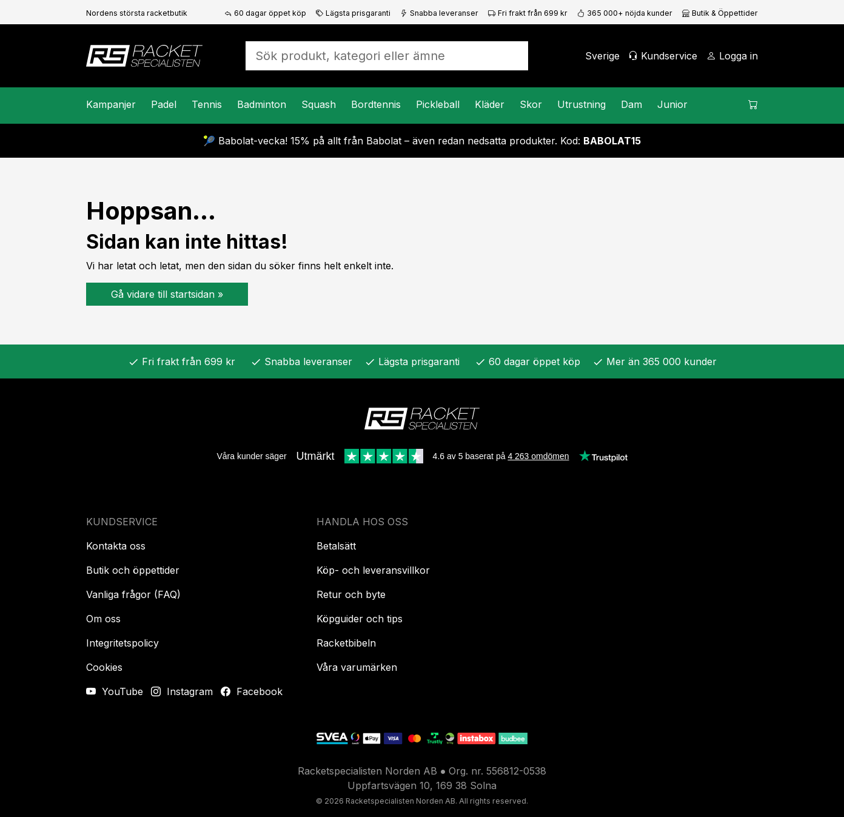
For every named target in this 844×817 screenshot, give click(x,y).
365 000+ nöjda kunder (624, 13)
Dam (631, 104)
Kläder (489, 104)
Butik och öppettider (132, 570)
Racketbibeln (346, 643)
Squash (318, 104)
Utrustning (581, 104)
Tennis (207, 104)
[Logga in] (732, 56)
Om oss (103, 619)
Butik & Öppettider (720, 13)
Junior (672, 104)
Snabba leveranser (439, 13)
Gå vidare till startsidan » (167, 294)
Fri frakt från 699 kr (528, 13)
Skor (531, 104)
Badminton (261, 104)
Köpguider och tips (359, 619)
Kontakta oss (116, 546)
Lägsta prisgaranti (353, 13)
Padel (163, 104)
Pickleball (438, 104)
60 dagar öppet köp (265, 13)
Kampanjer (111, 104)
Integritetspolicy (122, 643)
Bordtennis (376, 104)
